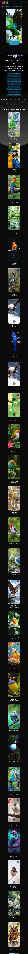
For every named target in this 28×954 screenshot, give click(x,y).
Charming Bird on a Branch (14, 824)
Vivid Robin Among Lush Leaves (14, 637)
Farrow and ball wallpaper (14, 73)
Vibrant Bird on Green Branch (14, 481)
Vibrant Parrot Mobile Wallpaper (14, 170)
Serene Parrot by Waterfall (14, 232)
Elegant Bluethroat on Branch (14, 886)
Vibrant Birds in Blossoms (14, 513)
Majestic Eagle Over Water (14, 388)
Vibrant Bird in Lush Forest (14, 295)
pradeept (18, 55)
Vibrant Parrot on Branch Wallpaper (14, 201)
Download (14, 43)
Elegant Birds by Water (14, 917)
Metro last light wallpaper (14, 86)
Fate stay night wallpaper (14, 92)
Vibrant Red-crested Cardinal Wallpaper (14, 544)
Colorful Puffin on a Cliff (14, 761)
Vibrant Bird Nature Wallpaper (14, 700)
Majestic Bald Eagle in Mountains (14, 606)
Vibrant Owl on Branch (14, 730)
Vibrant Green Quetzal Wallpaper (14, 419)
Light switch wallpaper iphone (14, 76)
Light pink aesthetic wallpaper (14, 81)
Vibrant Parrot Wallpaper (14, 263)
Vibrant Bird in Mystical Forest (14, 855)
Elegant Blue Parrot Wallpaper (14, 357)
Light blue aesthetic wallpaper (14, 79)
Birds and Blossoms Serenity (14, 575)
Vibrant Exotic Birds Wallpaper (14, 793)
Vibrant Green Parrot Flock (14, 139)
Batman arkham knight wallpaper (14, 89)
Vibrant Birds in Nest (14, 668)
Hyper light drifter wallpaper (14, 84)
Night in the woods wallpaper (14, 94)
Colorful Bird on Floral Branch (14, 450)
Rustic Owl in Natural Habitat (14, 949)
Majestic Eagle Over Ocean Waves (14, 326)
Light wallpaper (17, 6)
